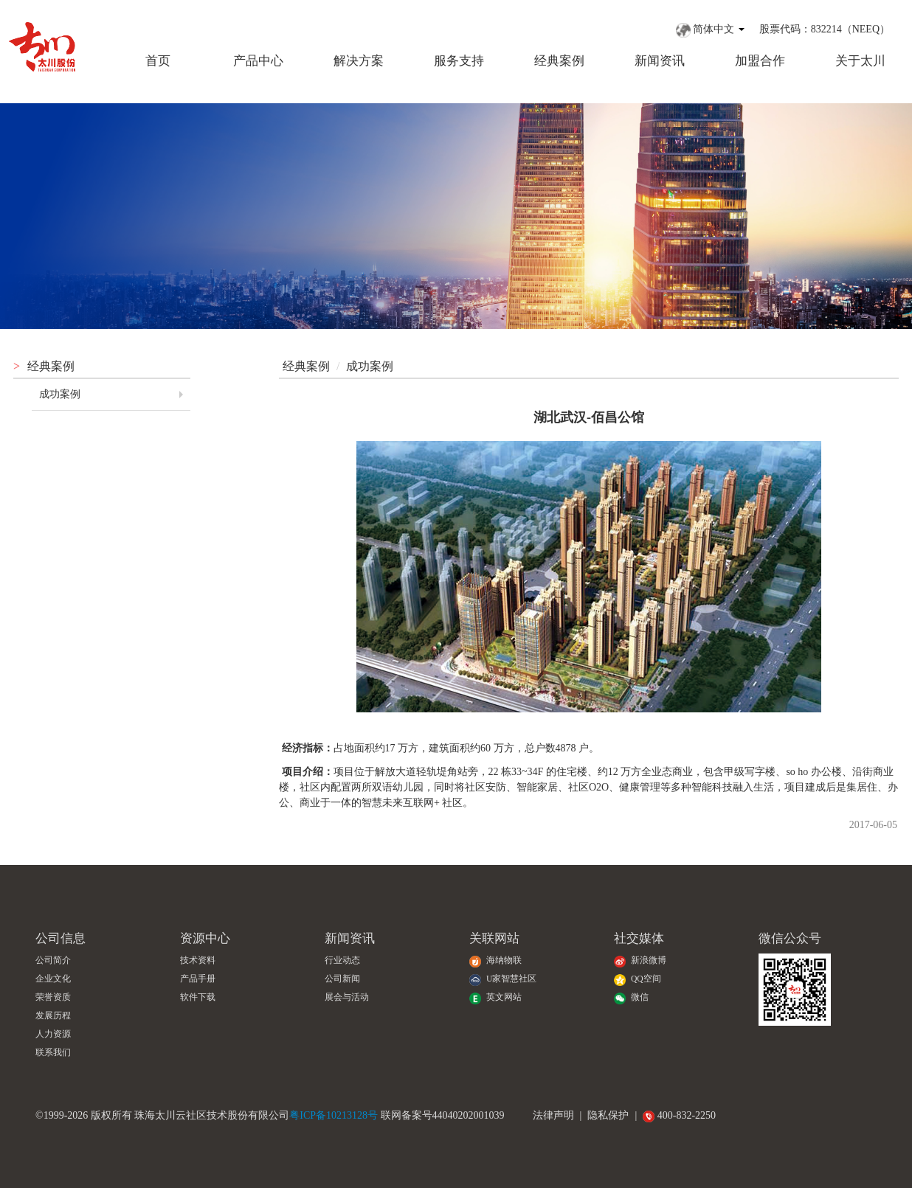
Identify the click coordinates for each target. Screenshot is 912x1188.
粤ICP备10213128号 (333, 1115)
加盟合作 (760, 61)
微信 (631, 997)
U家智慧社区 (502, 979)
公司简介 (53, 960)
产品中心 (258, 61)
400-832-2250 (679, 1115)
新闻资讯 (660, 61)
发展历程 (53, 1016)
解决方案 (359, 61)
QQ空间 (637, 979)
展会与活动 (347, 997)
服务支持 (459, 61)
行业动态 (342, 960)
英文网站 (495, 997)
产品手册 (197, 979)
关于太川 (860, 61)
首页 (157, 61)
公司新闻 (342, 979)
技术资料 (197, 960)
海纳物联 (495, 960)
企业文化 (53, 979)
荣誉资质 (53, 997)
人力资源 (53, 1034)
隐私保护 (608, 1115)
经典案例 (559, 61)
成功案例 (59, 394)
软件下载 (197, 997)
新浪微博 (640, 960)
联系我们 (53, 1052)
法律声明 (553, 1115)
